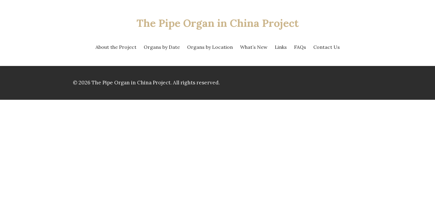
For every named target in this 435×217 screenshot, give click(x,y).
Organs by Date (162, 47)
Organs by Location (210, 47)
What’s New (254, 47)
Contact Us (326, 47)
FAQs (300, 47)
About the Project (115, 47)
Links (281, 47)
